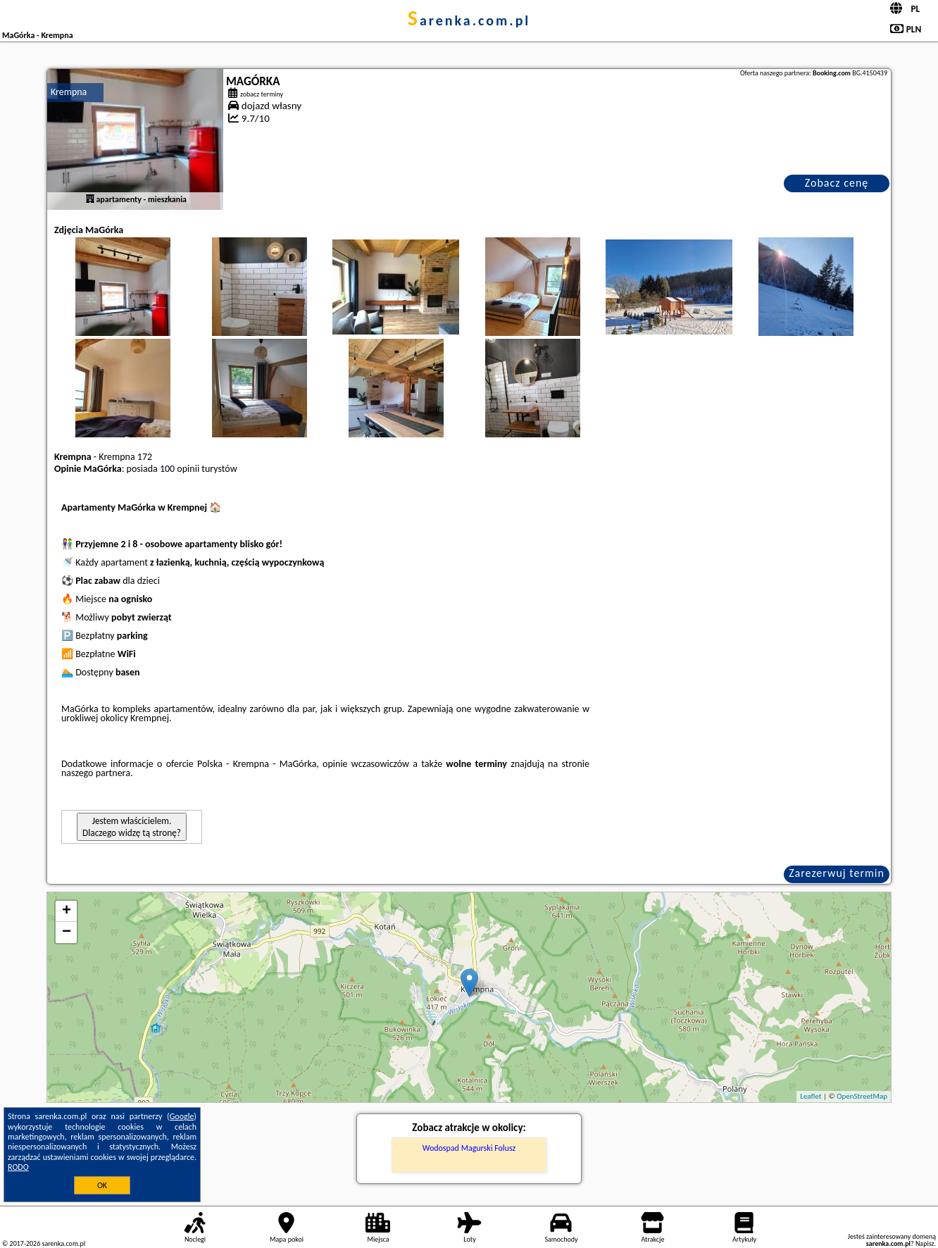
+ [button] (66, 911)
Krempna (69, 92)
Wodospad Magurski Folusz (469, 1148)
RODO (18, 1167)
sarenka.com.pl (469, 20)
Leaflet (810, 1096)
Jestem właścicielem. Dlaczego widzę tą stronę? (131, 827)
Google (182, 1116)
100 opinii (179, 469)
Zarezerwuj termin (836, 873)
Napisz (924, 1243)
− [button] (66, 932)
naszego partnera (95, 773)
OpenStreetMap (862, 1096)
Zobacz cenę (837, 182)
